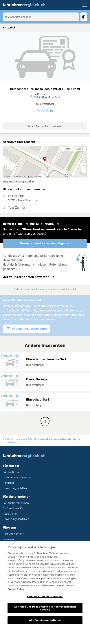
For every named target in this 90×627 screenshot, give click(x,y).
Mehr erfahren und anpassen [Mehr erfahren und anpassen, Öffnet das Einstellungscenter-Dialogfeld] (45, 596)
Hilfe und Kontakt (13, 534)
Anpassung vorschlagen (27, 329)
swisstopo (20, 176)
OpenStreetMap (34, 176)
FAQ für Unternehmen (16, 503)
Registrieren (10, 513)
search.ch (10, 176)
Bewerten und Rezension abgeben (45, 243)
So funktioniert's (13, 508)
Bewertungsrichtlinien (16, 488)
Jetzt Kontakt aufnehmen (45, 126)
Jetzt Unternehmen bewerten (29, 277)
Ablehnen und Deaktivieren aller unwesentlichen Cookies (45, 608)
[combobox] (41, 16)
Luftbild (79, 148)
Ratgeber (8, 482)
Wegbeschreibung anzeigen (19, 181)
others (46, 176)
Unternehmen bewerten (17, 477)
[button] (83, 165)
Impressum (9, 539)
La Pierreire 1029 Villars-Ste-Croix (47, 96)
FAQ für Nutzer (12, 472)
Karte (67, 148)
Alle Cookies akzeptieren (45, 620)
